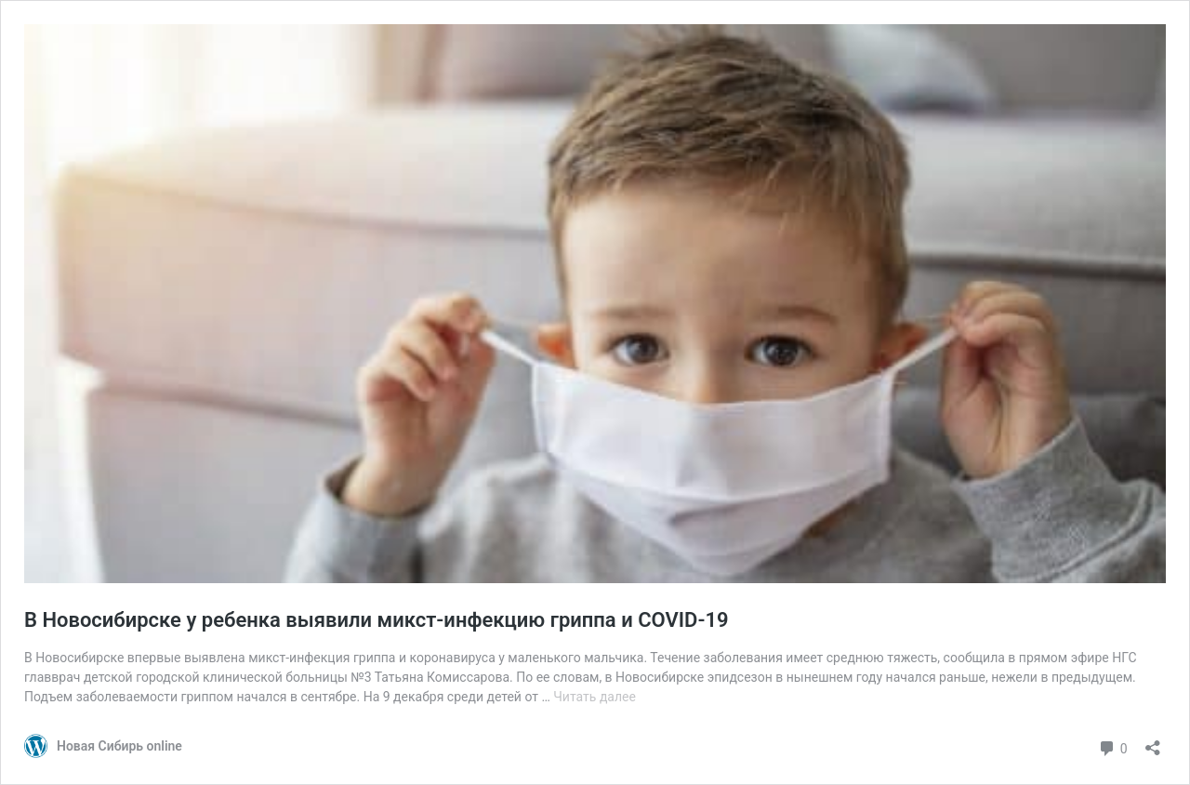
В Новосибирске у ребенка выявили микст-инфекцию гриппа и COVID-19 (376, 620)
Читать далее (594, 696)
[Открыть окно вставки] (1153, 741)
